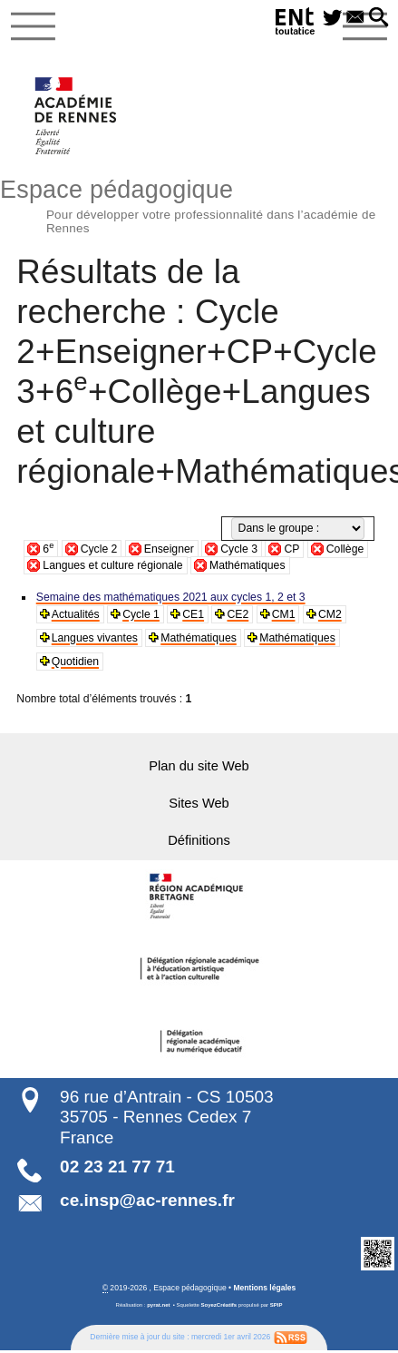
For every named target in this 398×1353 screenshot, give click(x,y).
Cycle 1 (140, 614)
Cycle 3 (238, 549)
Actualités (76, 614)
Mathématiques (247, 565)
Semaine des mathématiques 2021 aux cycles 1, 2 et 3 (170, 597)
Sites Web (198, 802)
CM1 (283, 614)
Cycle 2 (99, 549)
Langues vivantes (94, 638)
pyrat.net (158, 1304)
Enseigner (169, 549)
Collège (345, 549)
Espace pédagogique (199, 203)
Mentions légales (264, 1286)
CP (291, 549)
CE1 (193, 614)
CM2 (329, 614)
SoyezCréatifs (219, 1304)
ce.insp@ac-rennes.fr (147, 1199)
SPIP (276, 1304)
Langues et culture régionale (112, 565)
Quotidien (75, 661)
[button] (379, 18)
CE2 (237, 614)
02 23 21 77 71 (117, 1165)
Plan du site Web (199, 765)
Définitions (199, 838)
